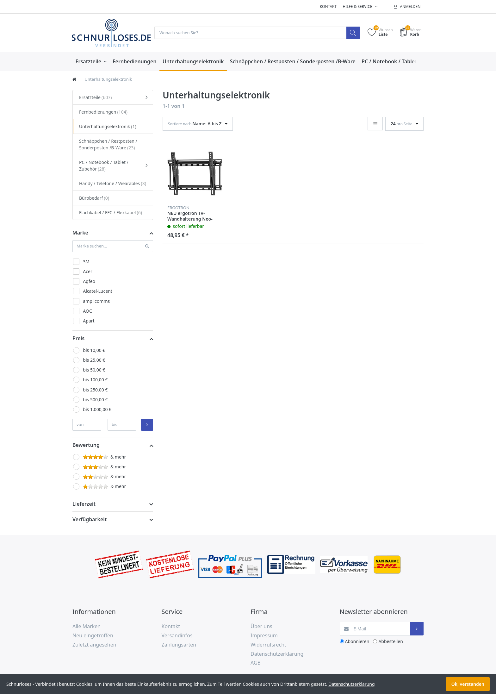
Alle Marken (86, 626)
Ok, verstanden (467, 684)
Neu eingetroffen (92, 635)
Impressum (264, 635)
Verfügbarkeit (89, 519)
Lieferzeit (84, 504)
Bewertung (86, 445)
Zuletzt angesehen (94, 644)
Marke (80, 232)
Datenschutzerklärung (277, 654)
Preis (78, 338)
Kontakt (328, 6)
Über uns (261, 626)
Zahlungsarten (179, 644)
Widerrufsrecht (268, 644)
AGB (256, 663)
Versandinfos (177, 635)
